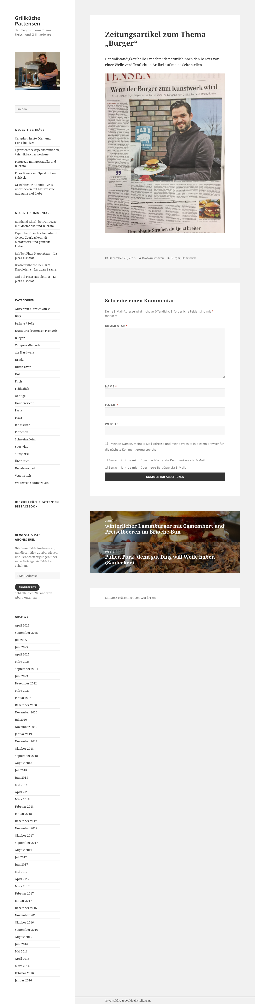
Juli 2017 (21, 857)
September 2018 (26, 756)
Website (111, 424)
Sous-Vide (21, 446)
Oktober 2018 (24, 748)
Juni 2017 (21, 864)
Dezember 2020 (26, 705)
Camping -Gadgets (27, 345)
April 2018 (22, 792)
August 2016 (23, 937)
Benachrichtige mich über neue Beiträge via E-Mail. (147, 467)
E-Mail (111, 405)
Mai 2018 (21, 785)
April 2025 (22, 654)
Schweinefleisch (26, 439)
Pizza (18, 418)
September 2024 (26, 669)
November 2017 (26, 828)
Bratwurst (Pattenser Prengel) (36, 331)
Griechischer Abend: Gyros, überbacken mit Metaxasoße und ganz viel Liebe (35, 189)
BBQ (18, 316)
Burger (20, 338)
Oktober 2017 (24, 835)
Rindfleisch (22, 425)
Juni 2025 (21, 647)
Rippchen (21, 432)
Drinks (19, 360)
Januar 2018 (23, 814)
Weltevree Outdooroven (32, 483)
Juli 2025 (21, 640)
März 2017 (22, 886)
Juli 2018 (21, 770)
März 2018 (22, 799)
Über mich (22, 461)
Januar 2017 (23, 901)
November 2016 (26, 915)
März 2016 (22, 966)
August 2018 (23, 763)
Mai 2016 (21, 951)
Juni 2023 (21, 676)
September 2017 (26, 843)
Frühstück (22, 389)
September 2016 (26, 930)
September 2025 (26, 633)
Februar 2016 (24, 973)
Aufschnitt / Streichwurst (32, 309)
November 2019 (26, 727)
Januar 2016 (23, 980)
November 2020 (26, 712)
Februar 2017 (24, 893)
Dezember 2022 (26, 683)
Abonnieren (27, 587)
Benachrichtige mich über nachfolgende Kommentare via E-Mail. (157, 460)
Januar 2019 (23, 734)
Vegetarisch (23, 475)
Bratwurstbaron (153, 258)
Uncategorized (25, 468)
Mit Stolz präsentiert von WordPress (130, 598)
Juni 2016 (21, 944)
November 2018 (26, 741)
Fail (17, 374)
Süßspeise (22, 454)
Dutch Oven (23, 367)
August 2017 (23, 850)
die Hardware (25, 352)
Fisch (18, 381)
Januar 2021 (23, 698)
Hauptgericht (24, 403)
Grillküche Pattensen (27, 20)
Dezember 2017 (26, 821)
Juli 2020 (21, 719)
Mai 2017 (21, 872)
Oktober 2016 (24, 922)
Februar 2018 (24, 806)
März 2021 (22, 691)
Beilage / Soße (24, 323)
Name (111, 386)
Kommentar (116, 326)
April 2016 (22, 959)
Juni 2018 (21, 777)
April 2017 (22, 879)
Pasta (18, 410)
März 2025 (22, 662)
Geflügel (21, 396)
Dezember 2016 (26, 908)
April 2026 (22, 625)
